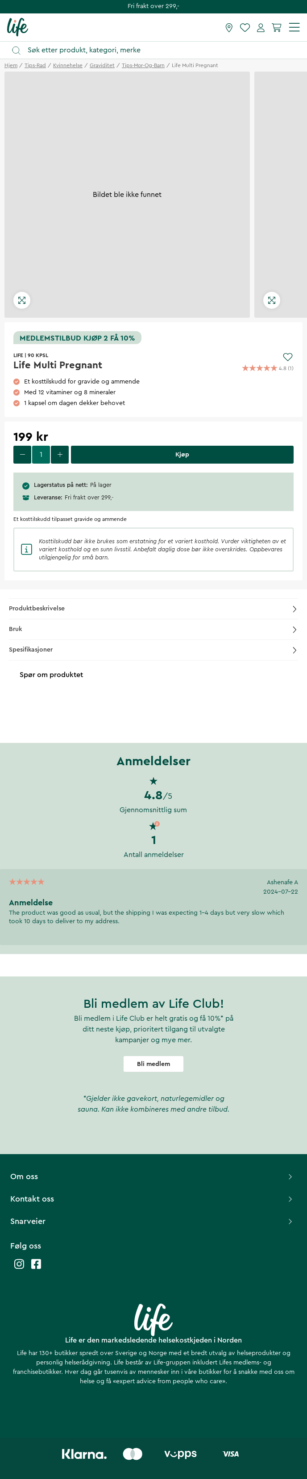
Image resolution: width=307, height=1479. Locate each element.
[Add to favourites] (288, 357)
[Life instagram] (19, 1268)
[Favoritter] (245, 27)
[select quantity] (41, 455)
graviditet (102, 65)
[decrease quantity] (22, 455)
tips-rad (35, 65)
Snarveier (152, 1221)
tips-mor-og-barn (143, 65)
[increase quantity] (60, 455)
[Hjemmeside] (17, 26)
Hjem (10, 65)
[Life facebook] (36, 1268)
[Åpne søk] (157, 50)
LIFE (18, 355)
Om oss (152, 1176)
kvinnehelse (68, 65)
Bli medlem (153, 1064)
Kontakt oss (152, 1199)
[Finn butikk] (229, 27)
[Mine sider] (261, 27)
